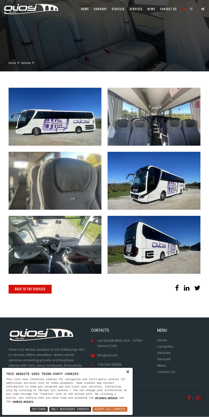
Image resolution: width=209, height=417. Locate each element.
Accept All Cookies (109, 409)
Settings (39, 409)
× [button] (128, 372)
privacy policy (106, 398)
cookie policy (22, 402)
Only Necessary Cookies (70, 409)
